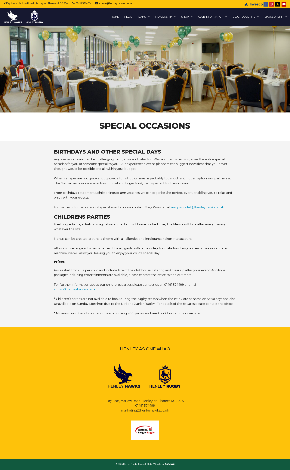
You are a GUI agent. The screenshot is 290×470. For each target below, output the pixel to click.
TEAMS (142, 16)
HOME (115, 16)
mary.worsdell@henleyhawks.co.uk (197, 207)
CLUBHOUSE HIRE (244, 16)
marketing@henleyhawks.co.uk (145, 410)
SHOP (185, 16)
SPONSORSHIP (273, 16)
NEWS (128, 16)
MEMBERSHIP (163, 16)
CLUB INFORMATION (210, 16)
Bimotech (169, 463)
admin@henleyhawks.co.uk (115, 3)
